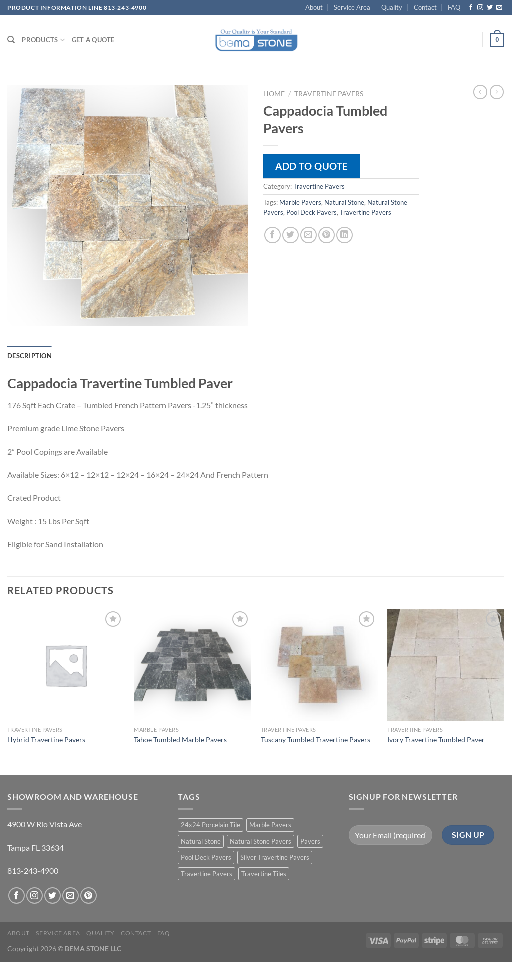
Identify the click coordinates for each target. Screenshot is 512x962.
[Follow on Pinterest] (88, 896)
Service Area (352, 8)
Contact (425, 8)
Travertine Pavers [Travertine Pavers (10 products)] (206, 874)
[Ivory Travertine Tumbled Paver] (446, 665)
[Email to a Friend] (308, 235)
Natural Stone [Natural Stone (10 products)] (201, 842)
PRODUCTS (43, 40)
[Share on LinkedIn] (344, 235)
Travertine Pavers (329, 94)
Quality (392, 8)
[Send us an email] (499, 8)
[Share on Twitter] (290, 235)
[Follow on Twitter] (490, 8)
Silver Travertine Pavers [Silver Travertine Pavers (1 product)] (275, 858)
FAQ (454, 8)
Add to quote (312, 166)
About (314, 8)
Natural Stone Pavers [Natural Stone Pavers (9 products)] (261, 842)
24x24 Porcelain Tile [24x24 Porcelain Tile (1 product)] (210, 825)
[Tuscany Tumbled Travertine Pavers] (319, 665)
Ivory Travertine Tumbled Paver (436, 740)
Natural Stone (344, 202)
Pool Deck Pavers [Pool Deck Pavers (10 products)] (206, 858)
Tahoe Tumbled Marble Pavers (180, 740)
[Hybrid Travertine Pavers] (66, 665)
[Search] (11, 40)
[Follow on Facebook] (471, 8)
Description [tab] (30, 356)
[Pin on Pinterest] (326, 235)
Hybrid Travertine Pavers (47, 740)
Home (274, 94)
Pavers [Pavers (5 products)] (310, 842)
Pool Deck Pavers (311, 212)
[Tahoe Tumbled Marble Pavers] (192, 665)
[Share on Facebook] (272, 235)
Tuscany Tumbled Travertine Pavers (315, 740)
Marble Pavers (301, 202)
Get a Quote (93, 40)
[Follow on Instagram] (481, 8)
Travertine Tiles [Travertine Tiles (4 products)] (264, 874)
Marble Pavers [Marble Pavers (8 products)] (271, 825)
